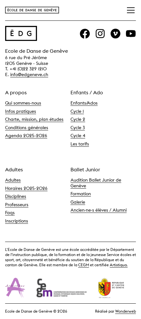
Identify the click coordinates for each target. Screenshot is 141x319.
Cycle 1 (77, 111)
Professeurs (16, 204)
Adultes (13, 180)
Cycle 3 (77, 127)
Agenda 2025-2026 (26, 135)
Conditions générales (26, 127)
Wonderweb (125, 311)
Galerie (77, 202)
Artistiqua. (119, 264)
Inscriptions (16, 220)
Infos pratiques (20, 111)
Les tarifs (79, 143)
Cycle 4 (77, 135)
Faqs (10, 212)
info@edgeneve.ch (29, 74)
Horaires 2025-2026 (26, 188)
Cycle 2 (77, 119)
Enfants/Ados (84, 102)
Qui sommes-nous (23, 102)
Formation (80, 193)
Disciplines (15, 196)
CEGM (83, 264)
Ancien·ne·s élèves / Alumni (98, 210)
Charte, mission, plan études (34, 119)
